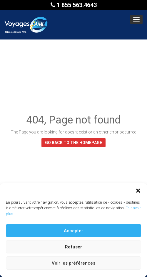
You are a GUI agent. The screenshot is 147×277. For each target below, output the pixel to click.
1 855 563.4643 (74, 5)
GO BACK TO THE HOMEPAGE (73, 142)
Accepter (73, 230)
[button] (138, 191)
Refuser (73, 247)
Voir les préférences (73, 263)
